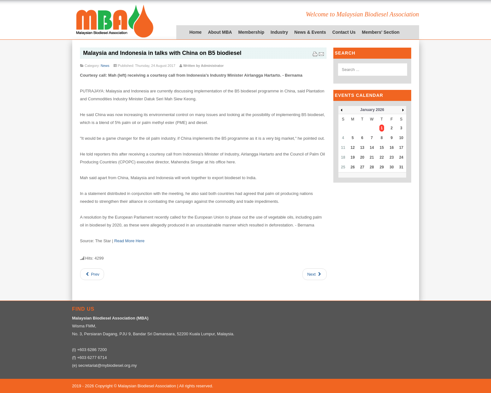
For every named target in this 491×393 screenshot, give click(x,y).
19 (353, 157)
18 (343, 157)
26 (353, 167)
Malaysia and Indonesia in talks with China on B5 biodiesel (162, 53)
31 (401, 167)
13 (362, 147)
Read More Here (129, 240)
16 (391, 147)
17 (401, 147)
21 (372, 157)
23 (391, 157)
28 (372, 167)
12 (353, 147)
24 (401, 157)
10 (401, 138)
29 (382, 167)
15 (382, 147)
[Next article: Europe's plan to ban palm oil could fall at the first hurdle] (314, 274)
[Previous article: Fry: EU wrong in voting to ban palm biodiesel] (92, 274)
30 (391, 167)
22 (382, 157)
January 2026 (372, 110)
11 (343, 147)
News (105, 65)
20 (362, 157)
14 (372, 147)
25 (343, 167)
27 (362, 167)
